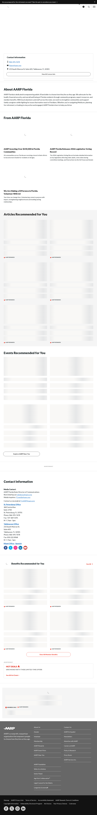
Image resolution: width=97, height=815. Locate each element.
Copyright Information (11, 803)
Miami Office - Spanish (13, 544)
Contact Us (67, 727)
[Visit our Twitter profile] (10, 548)
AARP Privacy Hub (17, 800)
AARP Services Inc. (70, 760)
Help (83, 7)
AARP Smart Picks (40, 750)
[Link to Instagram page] (15, 548)
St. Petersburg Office (12, 504)
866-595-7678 (14, 62)
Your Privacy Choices (60, 803)
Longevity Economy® (41, 787)
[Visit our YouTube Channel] (25, 548)
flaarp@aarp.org (15, 65)
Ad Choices (47, 803)
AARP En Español (69, 732)
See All (88, 564)
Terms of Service (30, 800)
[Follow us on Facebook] (6, 548)
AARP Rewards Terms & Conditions (67, 800)
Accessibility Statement (46, 800)
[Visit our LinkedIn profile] (20, 548)
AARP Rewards (39, 746)
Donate (36, 732)
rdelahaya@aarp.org (24, 495)
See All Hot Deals (12, 675)
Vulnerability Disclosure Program (31, 803)
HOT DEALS (11, 666)
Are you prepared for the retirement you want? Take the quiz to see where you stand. (29, 2)
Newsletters (68, 736)
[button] (88, 6)
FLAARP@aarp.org (27, 501)
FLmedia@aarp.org (23, 497)
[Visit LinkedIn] (23, 808)
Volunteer (37, 736)
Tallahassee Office (11, 524)
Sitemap (6, 800)
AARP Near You (39, 755)
